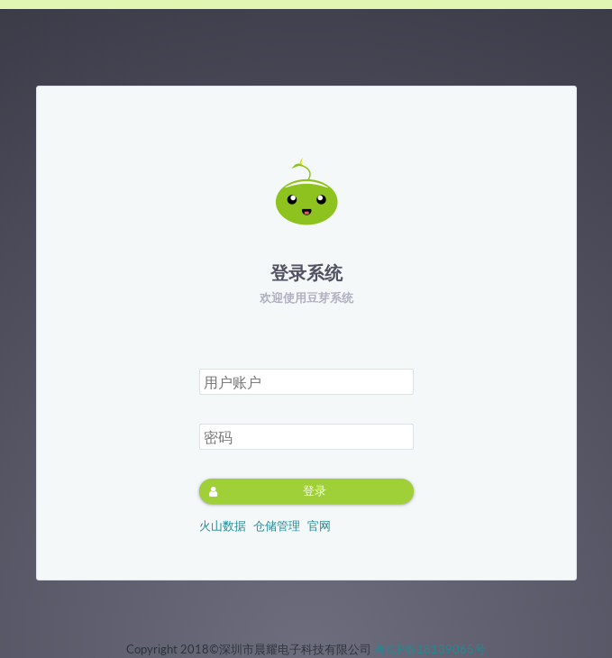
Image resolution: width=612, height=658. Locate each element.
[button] (306, 491)
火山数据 (222, 525)
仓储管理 (276, 525)
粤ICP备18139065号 (430, 649)
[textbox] (306, 382)
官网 (319, 525)
